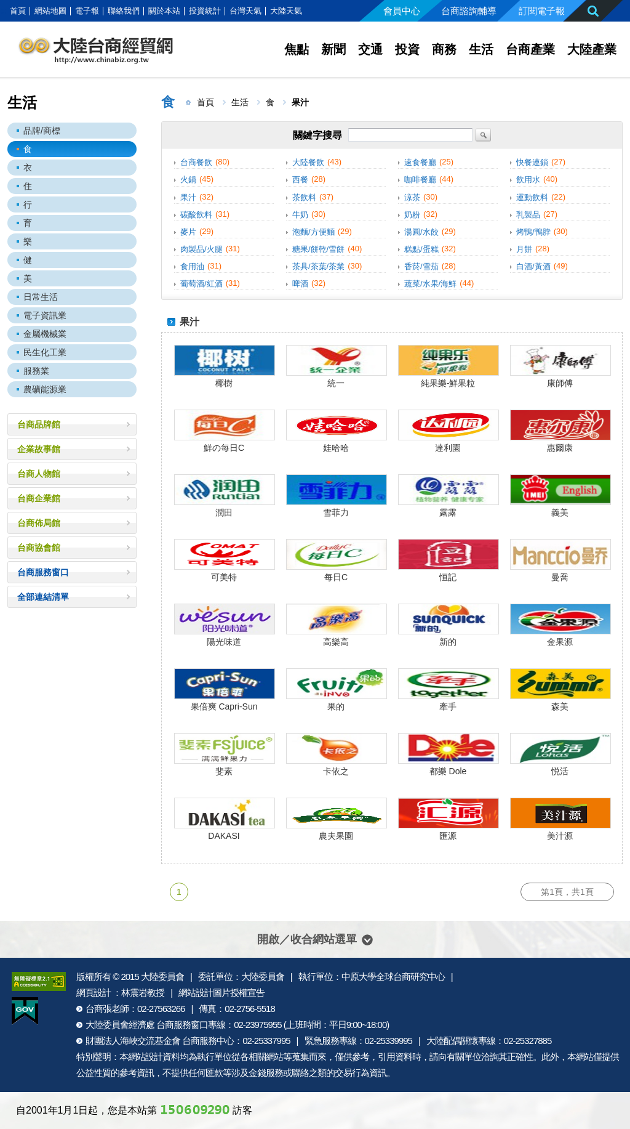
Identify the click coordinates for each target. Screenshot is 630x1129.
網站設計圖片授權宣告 (221, 992)
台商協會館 (38, 547)
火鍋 (188, 180)
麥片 (188, 232)
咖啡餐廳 (420, 180)
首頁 (18, 10)
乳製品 (528, 214)
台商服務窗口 (43, 572)
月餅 (524, 249)
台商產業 (530, 49)
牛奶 (300, 214)
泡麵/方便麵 (313, 232)
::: (3, 10)
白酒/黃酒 (533, 266)
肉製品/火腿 (201, 249)
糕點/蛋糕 (421, 249)
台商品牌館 (38, 424)
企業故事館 (38, 449)
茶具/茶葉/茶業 (318, 266)
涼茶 (412, 197)
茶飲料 (304, 197)
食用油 (192, 266)
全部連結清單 (43, 597)
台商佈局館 (38, 523)
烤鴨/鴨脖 (533, 232)
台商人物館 (38, 474)
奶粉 (412, 214)
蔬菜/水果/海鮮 (430, 283)
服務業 (36, 371)
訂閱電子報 (542, 11)
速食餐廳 (420, 162)
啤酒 (300, 283)
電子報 (87, 10)
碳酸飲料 (196, 214)
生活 (481, 49)
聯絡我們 (124, 10)
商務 (444, 49)
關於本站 (164, 10)
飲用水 (528, 180)
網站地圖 (50, 10)
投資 (407, 49)
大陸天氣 (286, 10)
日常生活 (40, 297)
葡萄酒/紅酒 (201, 283)
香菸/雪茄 (421, 266)
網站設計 (145, 1056)
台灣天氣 (245, 10)
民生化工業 (44, 352)
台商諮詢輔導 (468, 11)
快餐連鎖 (532, 162)
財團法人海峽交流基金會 (133, 1040)
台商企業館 (38, 498)
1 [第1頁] (179, 892)
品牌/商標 (41, 131)
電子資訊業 (44, 315)
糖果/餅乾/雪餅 (318, 249)
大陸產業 (591, 49)
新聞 (333, 49)
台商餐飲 (196, 162)
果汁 (188, 197)
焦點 (296, 49)
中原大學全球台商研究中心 (393, 976)
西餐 (300, 180)
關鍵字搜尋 (317, 134)
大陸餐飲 (308, 162)
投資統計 (205, 10)
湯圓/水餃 (421, 232)
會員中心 (401, 11)
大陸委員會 (162, 976)
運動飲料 (532, 197)
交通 (370, 49)
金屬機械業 (44, 334)
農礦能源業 (44, 389)
